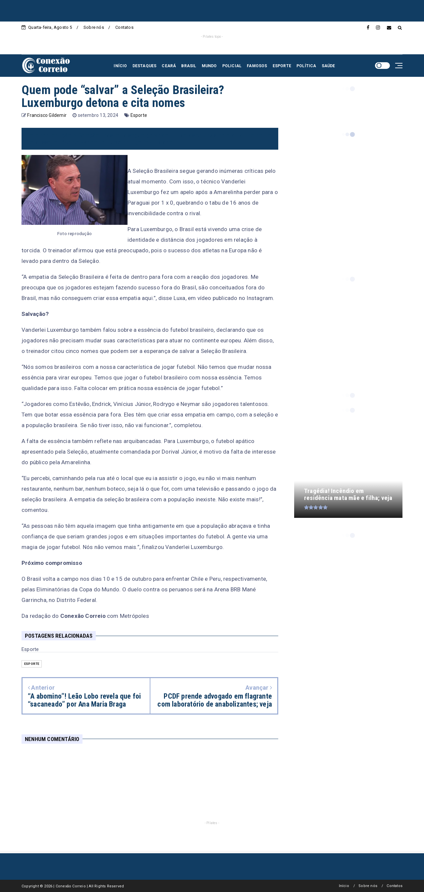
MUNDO (209, 66)
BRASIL (188, 66)
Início (344, 886)
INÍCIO (120, 66)
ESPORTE (282, 66)
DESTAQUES (144, 66)
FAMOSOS (257, 66)
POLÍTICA (306, 66)
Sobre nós (93, 27)
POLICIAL (232, 66)
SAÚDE (328, 66)
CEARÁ (169, 66)
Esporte (139, 115)
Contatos (124, 27)
